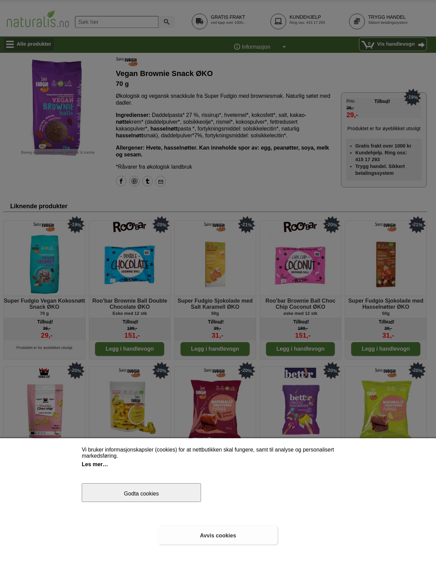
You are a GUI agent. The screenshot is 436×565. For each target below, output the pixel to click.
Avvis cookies (218, 535)
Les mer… (95, 464)
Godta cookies (141, 494)
